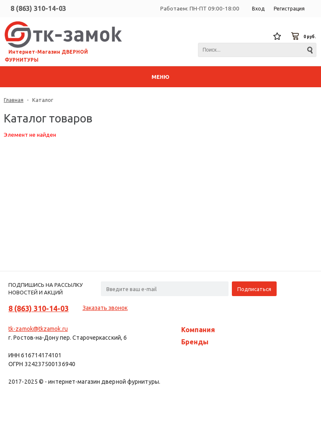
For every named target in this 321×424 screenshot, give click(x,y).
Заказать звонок (105, 307)
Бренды (194, 342)
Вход (258, 8)
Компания (198, 329)
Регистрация (289, 8)
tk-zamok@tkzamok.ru (38, 328)
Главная (13, 100)
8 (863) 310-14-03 (38, 8)
